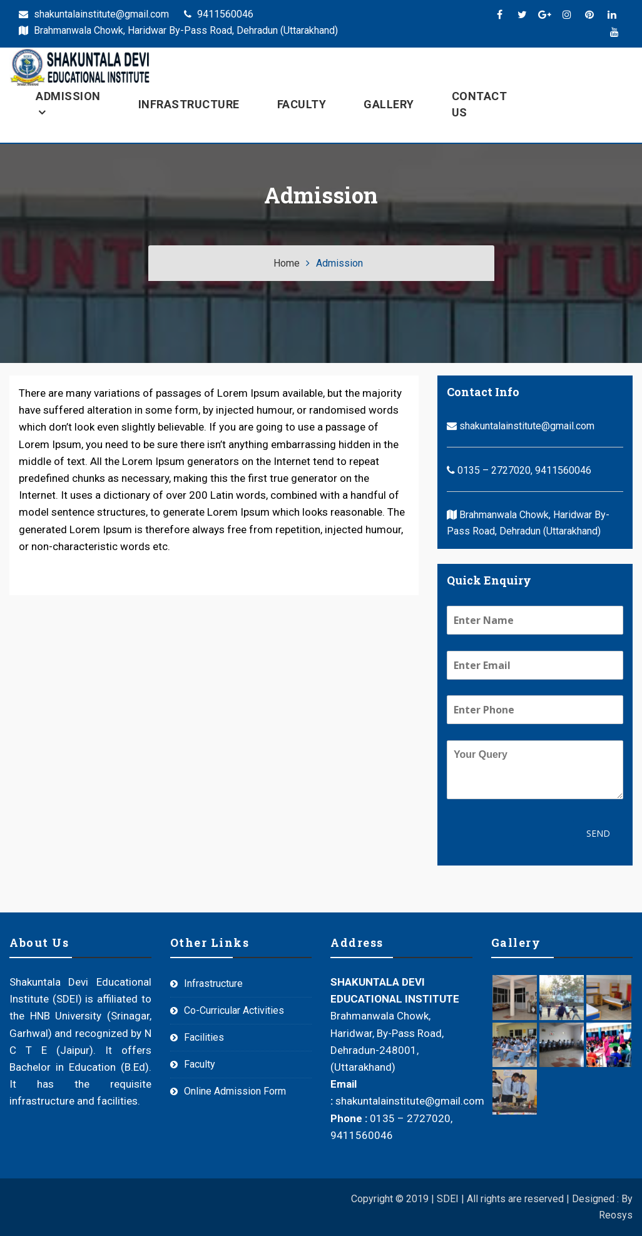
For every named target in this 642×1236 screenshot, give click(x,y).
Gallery (389, 104)
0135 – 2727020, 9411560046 (519, 470)
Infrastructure (189, 104)
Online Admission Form (235, 1091)
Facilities (204, 1037)
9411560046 (218, 14)
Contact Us (479, 104)
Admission (68, 96)
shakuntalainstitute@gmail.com (94, 14)
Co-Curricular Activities (234, 1010)
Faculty (302, 104)
